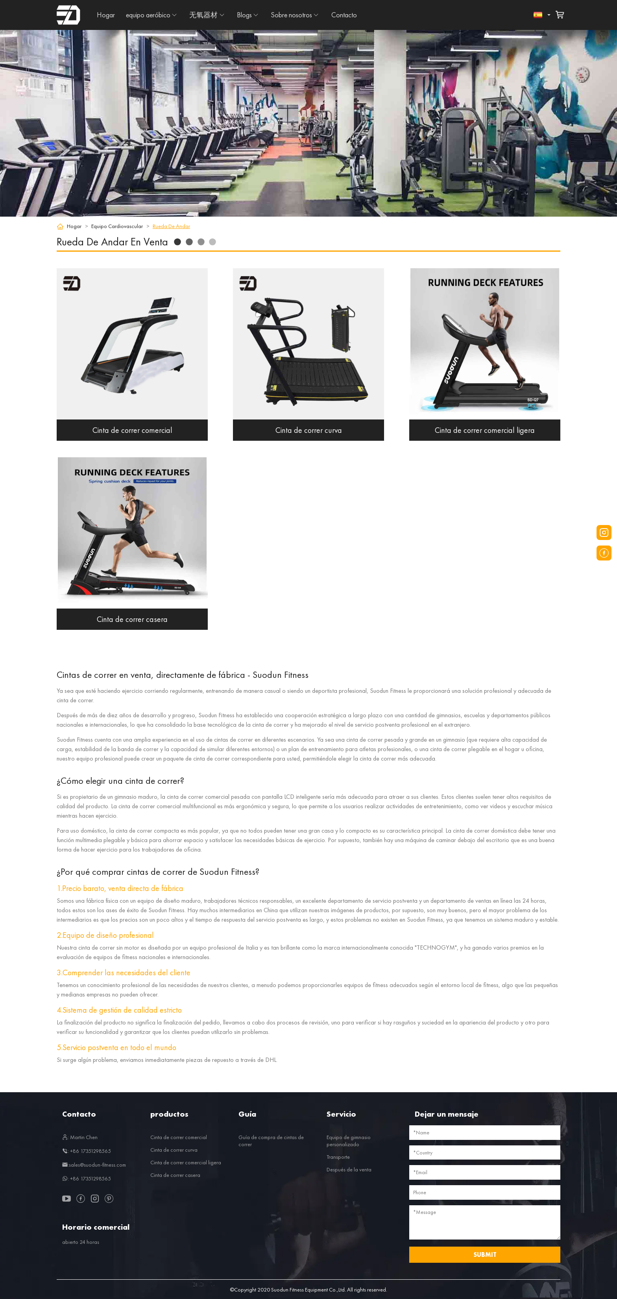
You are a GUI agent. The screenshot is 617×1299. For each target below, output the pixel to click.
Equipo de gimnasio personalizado (349, 1141)
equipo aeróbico (148, 14)
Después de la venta (349, 1169)
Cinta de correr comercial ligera (185, 1162)
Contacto (344, 14)
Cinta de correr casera (175, 1174)
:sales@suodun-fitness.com (94, 1164)
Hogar (106, 14)
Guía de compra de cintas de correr (271, 1141)
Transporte (338, 1156)
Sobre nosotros (291, 14)
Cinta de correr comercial (178, 1137)
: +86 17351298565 (86, 1150)
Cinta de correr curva (174, 1149)
